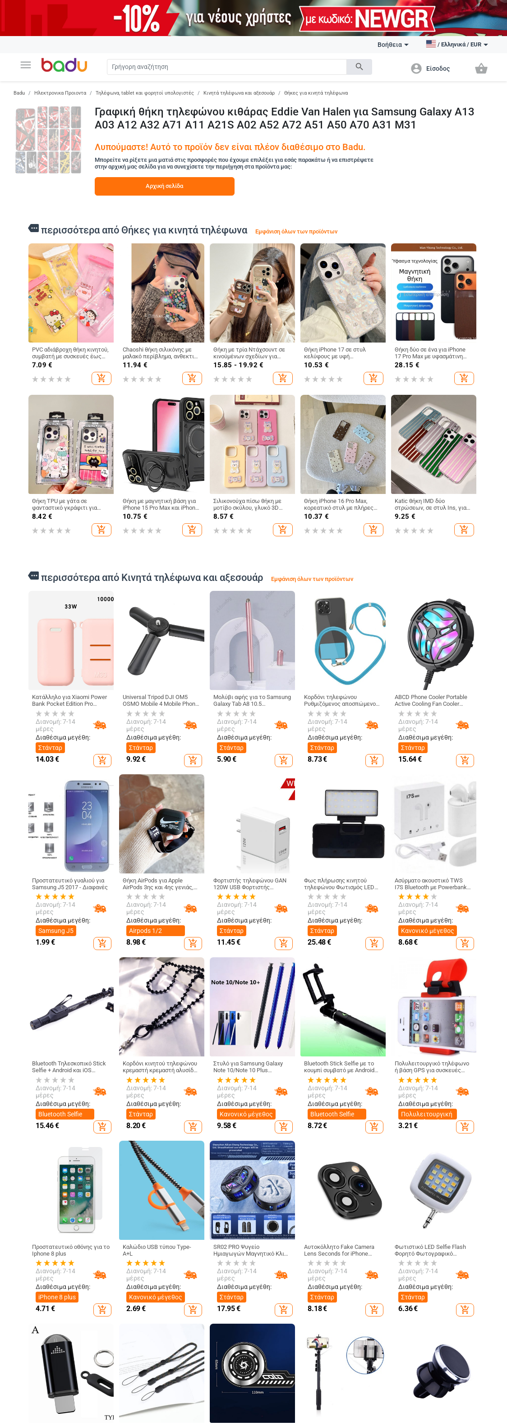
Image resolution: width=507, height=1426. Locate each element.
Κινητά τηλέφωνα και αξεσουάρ (239, 93)
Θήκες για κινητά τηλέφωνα (316, 93)
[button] (25, 65)
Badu (19, 93)
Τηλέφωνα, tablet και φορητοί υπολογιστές (145, 93)
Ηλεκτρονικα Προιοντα (60, 93)
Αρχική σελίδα (164, 186)
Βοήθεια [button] (393, 44)
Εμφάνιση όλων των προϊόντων (296, 231)
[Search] (227, 67)
